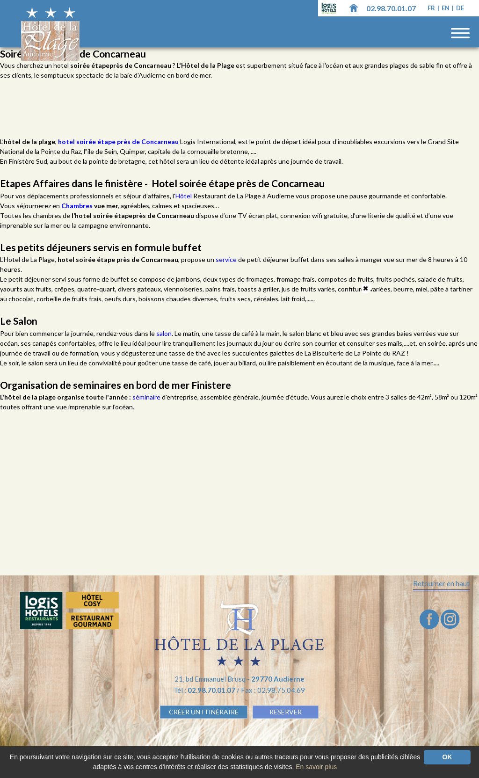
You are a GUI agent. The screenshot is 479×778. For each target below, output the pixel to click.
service (227, 259)
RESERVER (285, 712)
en (446, 8)
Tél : (205, 690)
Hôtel (184, 196)
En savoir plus (316, 767)
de (460, 8)
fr (432, 8)
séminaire (147, 397)
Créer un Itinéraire (204, 712)
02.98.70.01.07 (391, 8)
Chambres (77, 206)
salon (164, 333)
